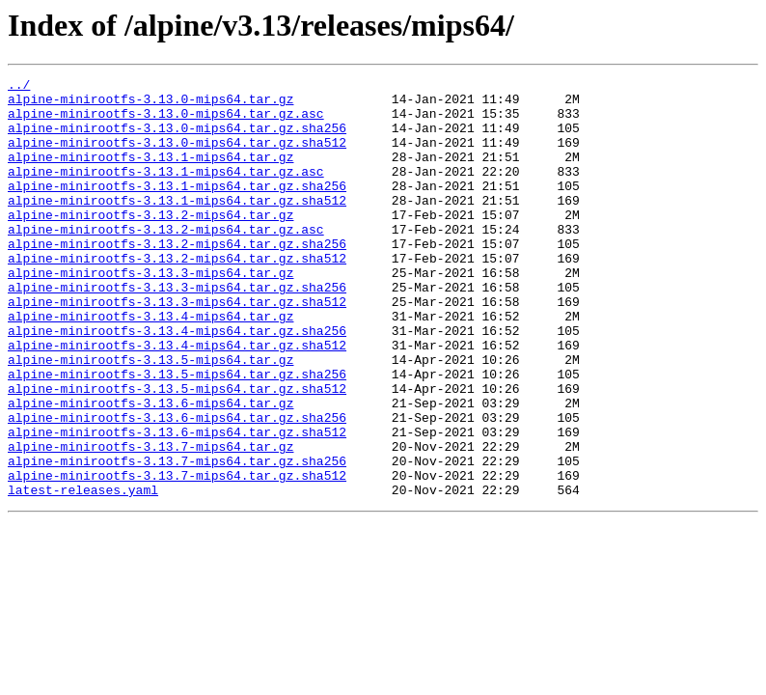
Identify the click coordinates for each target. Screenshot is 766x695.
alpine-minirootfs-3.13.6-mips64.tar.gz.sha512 (177, 504)
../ (19, 87)
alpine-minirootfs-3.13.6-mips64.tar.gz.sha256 (177, 486)
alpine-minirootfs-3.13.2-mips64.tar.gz (150, 243)
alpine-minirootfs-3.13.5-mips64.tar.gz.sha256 (177, 434)
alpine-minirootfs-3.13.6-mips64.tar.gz (150, 469)
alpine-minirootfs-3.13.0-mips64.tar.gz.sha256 (177, 139)
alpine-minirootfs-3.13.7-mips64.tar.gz (150, 521)
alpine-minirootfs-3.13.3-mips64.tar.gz (150, 312)
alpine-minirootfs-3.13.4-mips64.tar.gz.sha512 (177, 399)
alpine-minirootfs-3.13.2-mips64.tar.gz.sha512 (177, 295)
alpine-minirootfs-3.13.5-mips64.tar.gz (150, 417)
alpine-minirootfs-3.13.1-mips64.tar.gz (150, 173)
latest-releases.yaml (83, 573)
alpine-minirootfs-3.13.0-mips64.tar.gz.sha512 (177, 156)
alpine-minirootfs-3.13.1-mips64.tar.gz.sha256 (177, 208)
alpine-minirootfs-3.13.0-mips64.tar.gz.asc (166, 121)
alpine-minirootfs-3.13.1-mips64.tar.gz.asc (166, 191)
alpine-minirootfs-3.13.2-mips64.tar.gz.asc (166, 260)
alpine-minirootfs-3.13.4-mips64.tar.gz (150, 365)
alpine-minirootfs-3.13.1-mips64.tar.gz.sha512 (177, 226)
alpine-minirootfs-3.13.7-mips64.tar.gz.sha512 (177, 556)
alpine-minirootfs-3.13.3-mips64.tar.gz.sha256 (177, 330)
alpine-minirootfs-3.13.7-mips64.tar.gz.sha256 (177, 538)
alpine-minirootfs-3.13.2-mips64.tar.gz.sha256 (177, 278)
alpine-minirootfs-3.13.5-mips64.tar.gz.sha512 (177, 451)
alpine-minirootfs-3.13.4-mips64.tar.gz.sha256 (177, 382)
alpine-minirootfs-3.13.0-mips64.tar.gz (150, 104)
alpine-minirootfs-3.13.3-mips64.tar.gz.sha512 (177, 347)
